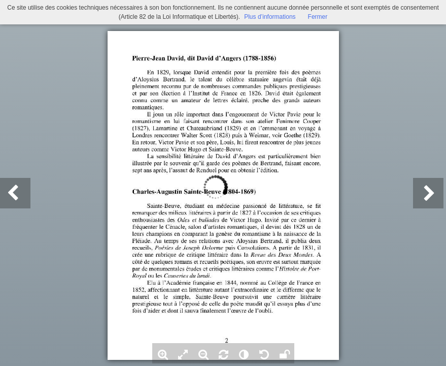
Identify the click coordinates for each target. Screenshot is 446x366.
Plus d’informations (269, 16)
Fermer (318, 16)
